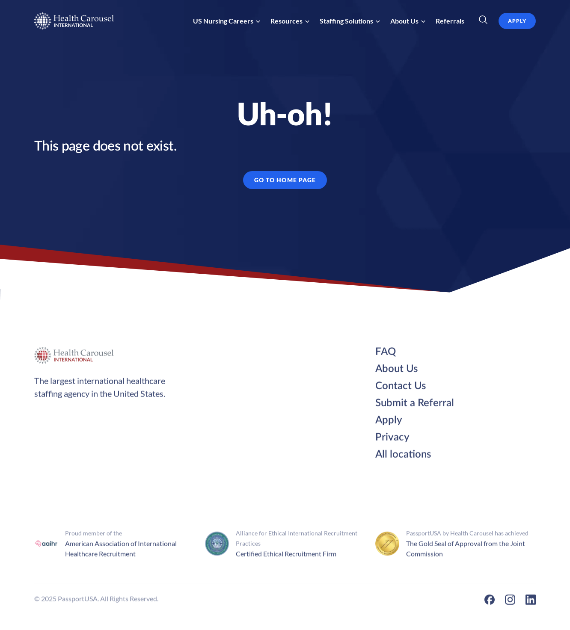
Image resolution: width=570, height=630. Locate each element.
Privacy (392, 440)
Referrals (450, 21)
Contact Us (400, 389)
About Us (396, 372)
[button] (226, 21)
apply (517, 21)
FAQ (385, 354)
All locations (403, 457)
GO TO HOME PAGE (285, 179)
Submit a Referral (414, 406)
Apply (388, 423)
